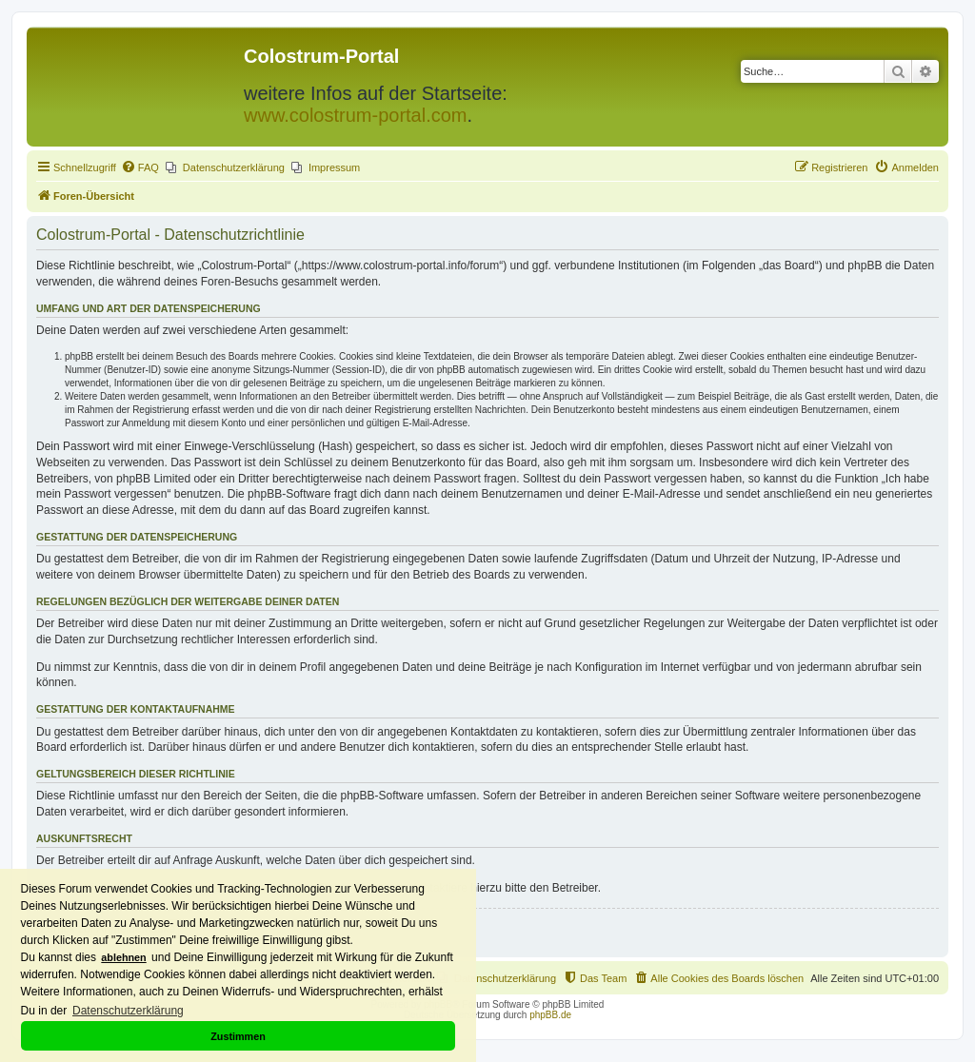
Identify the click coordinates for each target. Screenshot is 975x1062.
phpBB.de (550, 1015)
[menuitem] (140, 167)
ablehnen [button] (123, 957)
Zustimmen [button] (238, 1036)
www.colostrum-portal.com (356, 115)
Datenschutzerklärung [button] (128, 1010)
